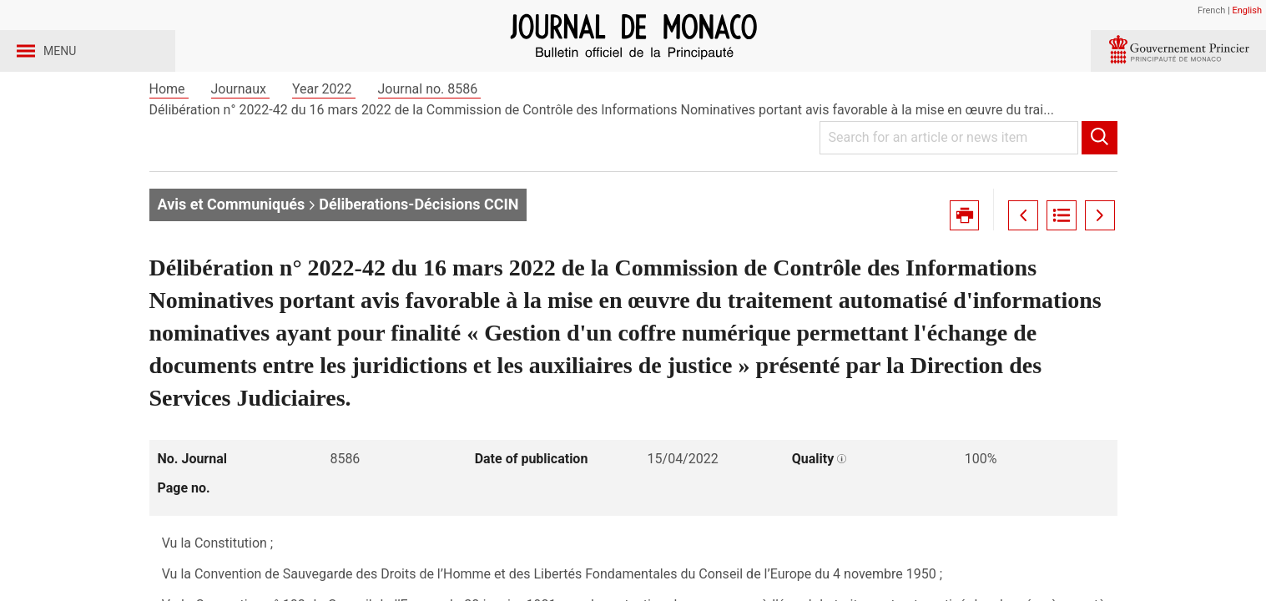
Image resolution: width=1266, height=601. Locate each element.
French (1211, 10)
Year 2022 (324, 132)
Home (169, 132)
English (1247, 10)
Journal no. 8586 (430, 132)
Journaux (240, 132)
